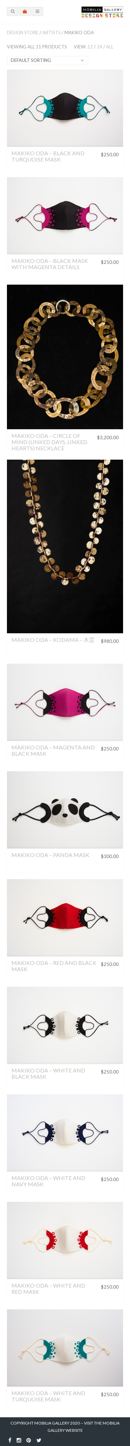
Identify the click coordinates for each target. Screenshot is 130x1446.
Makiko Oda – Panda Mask (50, 854)
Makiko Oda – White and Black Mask (48, 1073)
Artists (51, 32)
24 (99, 46)
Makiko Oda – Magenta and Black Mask (53, 750)
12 (90, 46)
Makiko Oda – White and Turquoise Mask (48, 1396)
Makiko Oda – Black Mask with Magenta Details (49, 263)
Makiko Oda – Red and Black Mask (53, 965)
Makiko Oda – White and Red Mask (48, 1288)
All (109, 46)
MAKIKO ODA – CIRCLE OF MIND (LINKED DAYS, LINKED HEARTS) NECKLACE (49, 441)
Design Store (22, 32)
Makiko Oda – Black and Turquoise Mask (48, 156)
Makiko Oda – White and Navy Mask (48, 1181)
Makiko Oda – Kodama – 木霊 (53, 639)
